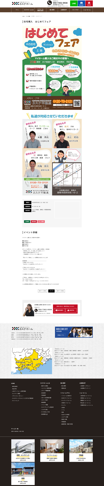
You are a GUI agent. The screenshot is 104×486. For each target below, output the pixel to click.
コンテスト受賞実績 (46, 389)
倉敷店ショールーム (60, 357)
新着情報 (43, 403)
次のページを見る (63, 291)
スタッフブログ (75, 10)
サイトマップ (15, 401)
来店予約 (14, 389)
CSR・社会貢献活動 (46, 398)
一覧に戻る (51, 291)
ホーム (17, 10)
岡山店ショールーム (60, 362)
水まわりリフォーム (66, 399)
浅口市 (85, 351)
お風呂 (63, 408)
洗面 (62, 413)
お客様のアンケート (86, 389)
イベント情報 (44, 405)
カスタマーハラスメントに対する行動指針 (22, 399)
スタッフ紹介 (44, 401)
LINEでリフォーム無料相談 (19, 392)
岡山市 (62, 364)
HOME (13, 384)
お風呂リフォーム (65, 403)
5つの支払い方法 (45, 412)
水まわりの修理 (65, 415)
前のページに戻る (40, 291)
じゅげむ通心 (44, 410)
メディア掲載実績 (45, 391)
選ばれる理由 (44, 386)
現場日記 (63, 389)
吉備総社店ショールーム (61, 366)
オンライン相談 (16, 394)
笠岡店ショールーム (60, 353)
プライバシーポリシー (17, 396)
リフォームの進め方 (66, 396)
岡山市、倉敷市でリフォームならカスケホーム (53, 483)
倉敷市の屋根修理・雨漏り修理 (19, 432)
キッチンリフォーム (66, 401)
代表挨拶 (43, 396)
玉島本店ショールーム (61, 349)
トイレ (63, 410)
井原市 (85, 355)
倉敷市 (62, 351)
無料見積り (15, 387)
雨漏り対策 (64, 420)
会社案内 (43, 393)
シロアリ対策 (64, 418)
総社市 (62, 368)
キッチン (63, 406)
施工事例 (63, 386)
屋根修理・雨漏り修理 (67, 425)
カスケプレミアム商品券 (47, 408)
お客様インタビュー (86, 386)
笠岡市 (62, 355)
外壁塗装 (63, 422)
